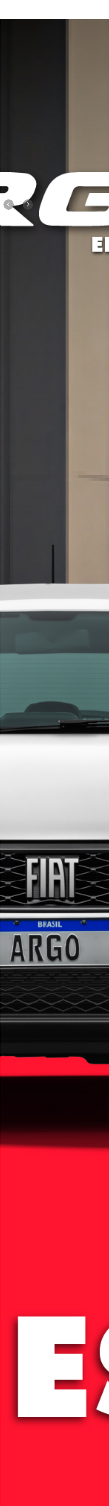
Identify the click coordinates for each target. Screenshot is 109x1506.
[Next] (28, 204)
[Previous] (8, 204)
